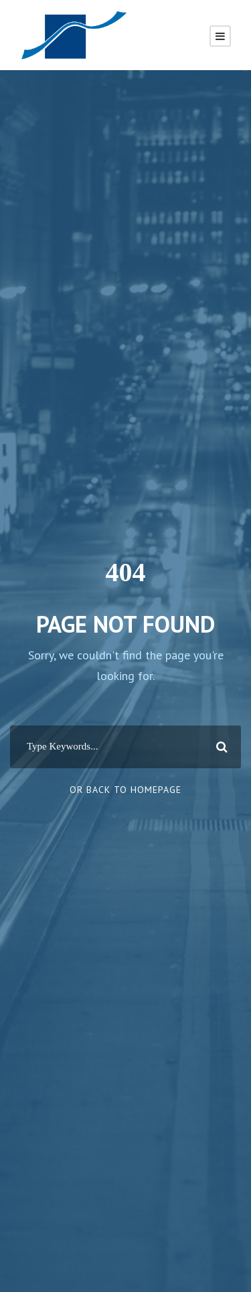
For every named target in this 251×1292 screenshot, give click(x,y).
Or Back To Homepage (125, 790)
